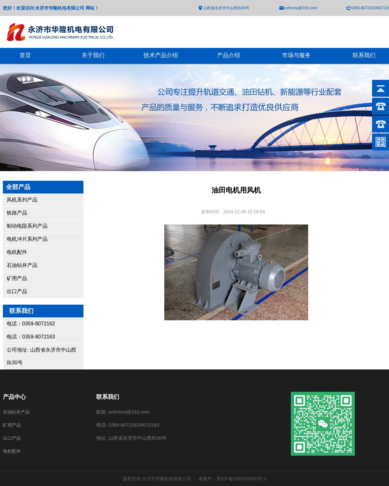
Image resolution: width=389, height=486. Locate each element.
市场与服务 (296, 55)
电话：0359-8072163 (31, 336)
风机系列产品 (22, 199)
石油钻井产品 (22, 265)
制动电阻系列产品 (27, 226)
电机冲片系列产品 (27, 239)
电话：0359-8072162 (31, 323)
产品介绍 (228, 55)
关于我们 (93, 55)
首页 (25, 55)
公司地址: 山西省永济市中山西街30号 (41, 356)
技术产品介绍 (161, 55)
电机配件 (17, 252)
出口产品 (17, 291)
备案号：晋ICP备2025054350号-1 (232, 478)
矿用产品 (17, 278)
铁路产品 (17, 213)
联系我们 (364, 55)
